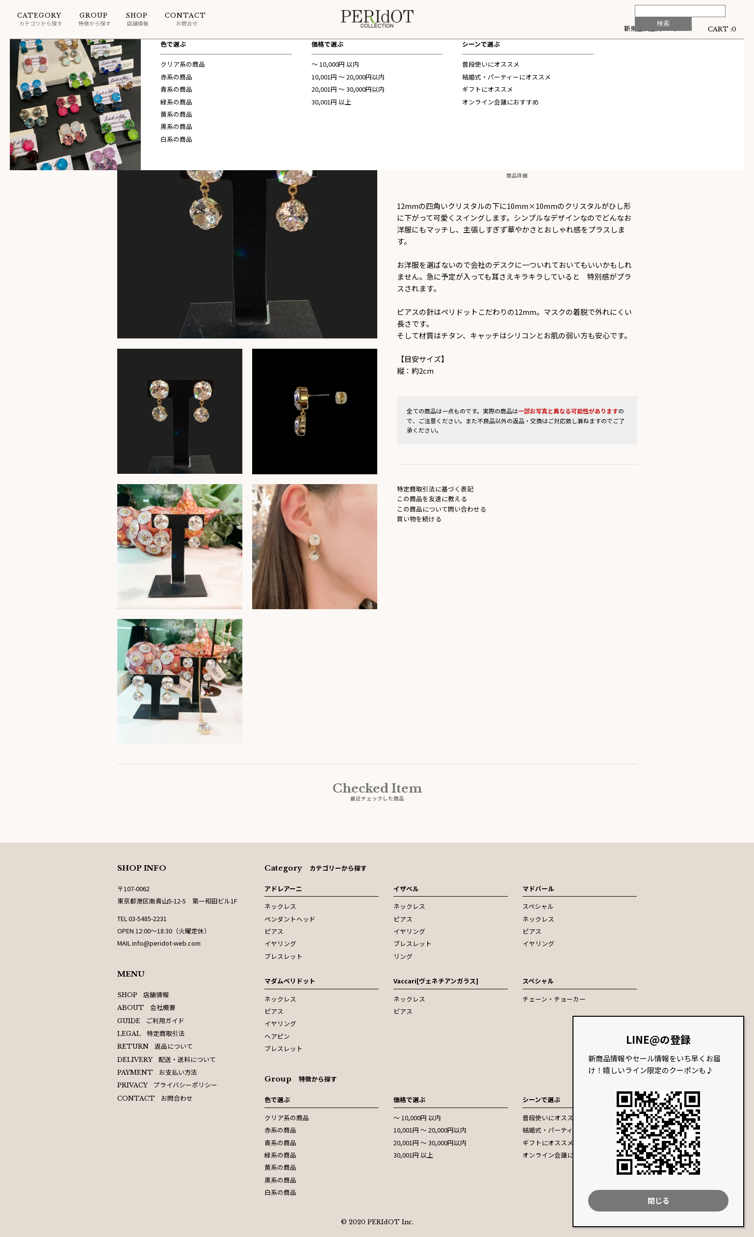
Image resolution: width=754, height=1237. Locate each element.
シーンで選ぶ (541, 1099)
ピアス (274, 931)
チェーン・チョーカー (554, 999)
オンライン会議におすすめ (560, 1155)
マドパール (538, 888)
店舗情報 (137, 19)
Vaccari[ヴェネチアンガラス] (435, 980)
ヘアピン (277, 1036)
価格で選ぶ (409, 1099)
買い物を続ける (419, 518)
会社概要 (146, 1007)
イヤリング (280, 943)
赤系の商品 (280, 1129)
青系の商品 (280, 1142)
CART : (722, 28)
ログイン (680, 28)
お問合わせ (155, 1098)
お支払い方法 (157, 1072)
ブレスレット (283, 956)
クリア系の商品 (286, 1117)
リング (403, 956)
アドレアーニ (283, 888)
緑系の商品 (280, 1155)
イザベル (406, 888)
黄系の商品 (280, 1167)
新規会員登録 (643, 28)
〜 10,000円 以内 (417, 1117)
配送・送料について (166, 1059)
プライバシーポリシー (167, 1084)
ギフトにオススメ (547, 1142)
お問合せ (185, 19)
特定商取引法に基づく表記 (435, 488)
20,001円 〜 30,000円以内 (430, 1142)
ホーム (19, 48)
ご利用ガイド (151, 1020)
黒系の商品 (280, 1180)
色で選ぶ (277, 1099)
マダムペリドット (289, 980)
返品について (155, 1046)
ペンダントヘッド (289, 919)
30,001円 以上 (413, 1155)
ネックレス (280, 906)
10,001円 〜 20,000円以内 (430, 1129)
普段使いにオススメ (551, 1117)
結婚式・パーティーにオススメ (566, 1129)
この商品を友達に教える (432, 498)
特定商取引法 (151, 1033)
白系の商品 (280, 1192)
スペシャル (59, 48)
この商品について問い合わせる (441, 509)
